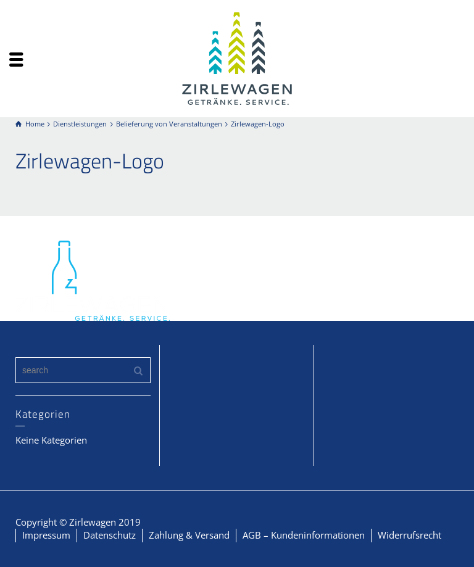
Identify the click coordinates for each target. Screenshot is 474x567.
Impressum (46, 535)
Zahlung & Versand (189, 535)
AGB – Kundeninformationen (304, 535)
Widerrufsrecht (409, 535)
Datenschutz (109, 535)
